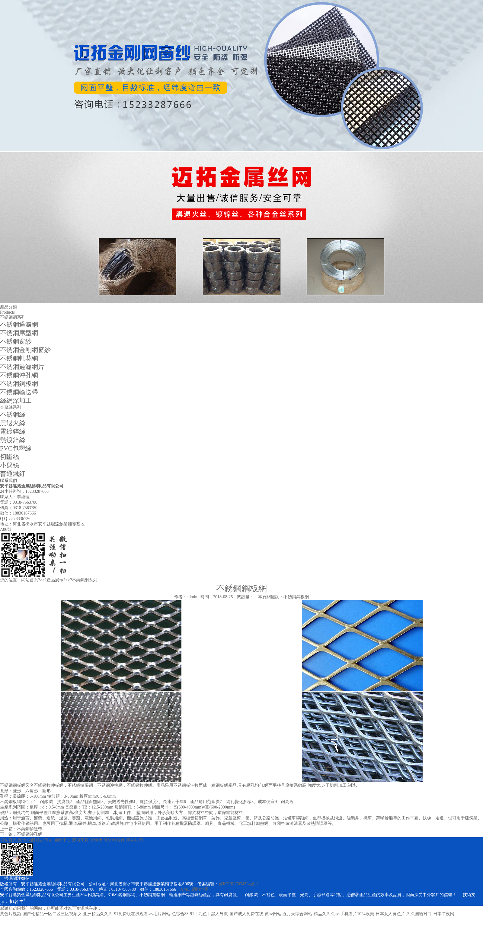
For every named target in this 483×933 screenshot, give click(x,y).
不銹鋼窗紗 (16, 341)
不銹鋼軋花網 (19, 358)
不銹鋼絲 (12, 414)
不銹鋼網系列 (12, 317)
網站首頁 (29, 580)
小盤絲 (9, 465)
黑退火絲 (12, 423)
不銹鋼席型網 (19, 333)
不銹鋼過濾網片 (22, 366)
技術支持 (80, 840)
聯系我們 (134, 840)
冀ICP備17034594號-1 (238, 884)
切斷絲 (9, 456)
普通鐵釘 (12, 473)
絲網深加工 (16, 400)
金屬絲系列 (10, 407)
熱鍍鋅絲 (12, 440)
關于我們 (26, 840)
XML (185, 889)
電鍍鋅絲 (12, 431)
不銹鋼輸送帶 (19, 392)
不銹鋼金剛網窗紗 (25, 350)
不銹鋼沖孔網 (19, 375)
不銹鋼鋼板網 (19, 383)
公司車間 (98, 840)
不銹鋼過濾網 (19, 324)
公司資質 (116, 840)
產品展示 (54, 580)
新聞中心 (62, 840)
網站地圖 (200, 889)
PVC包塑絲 (15, 448)
